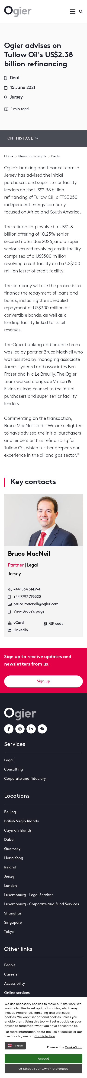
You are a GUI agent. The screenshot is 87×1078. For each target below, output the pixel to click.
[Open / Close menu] (72, 11)
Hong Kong (13, 858)
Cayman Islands (18, 831)
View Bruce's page (26, 611)
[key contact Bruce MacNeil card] (43, 520)
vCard (16, 623)
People (10, 965)
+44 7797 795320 (24, 597)
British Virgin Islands (21, 821)
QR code (54, 624)
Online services (17, 993)
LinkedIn (18, 630)
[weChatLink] (42, 728)
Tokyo (9, 932)
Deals (55, 156)
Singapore (13, 923)
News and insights (32, 156)
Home (8, 156)
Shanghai (12, 913)
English (15, 1045)
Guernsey (12, 849)
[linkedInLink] (31, 728)
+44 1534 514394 (24, 589)
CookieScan (73, 1047)
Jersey (9, 877)
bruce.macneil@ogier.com (33, 604)
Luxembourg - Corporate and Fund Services (41, 904)
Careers (10, 974)
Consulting (13, 769)
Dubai (9, 840)
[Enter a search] (81, 11)
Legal (8, 760)
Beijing (10, 812)
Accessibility (14, 984)
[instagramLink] (20, 728)
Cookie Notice (45, 1036)
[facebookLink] (8, 728)
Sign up (43, 681)
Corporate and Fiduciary (25, 779)
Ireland (10, 867)
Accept (43, 1058)
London (10, 886)
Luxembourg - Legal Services (28, 895)
